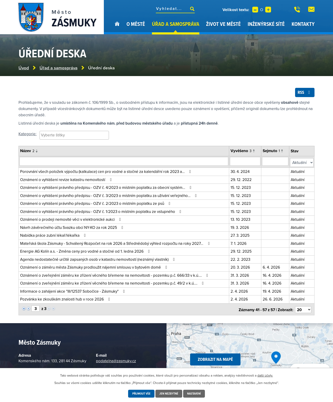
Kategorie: (27, 135)
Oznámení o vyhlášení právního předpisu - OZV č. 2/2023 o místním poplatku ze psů (96, 203)
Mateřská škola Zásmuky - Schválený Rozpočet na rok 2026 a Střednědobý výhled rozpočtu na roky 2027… (115, 243)
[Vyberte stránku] (35, 308)
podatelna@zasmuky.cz (116, 359)
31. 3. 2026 (240, 275)
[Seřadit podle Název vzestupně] (37, 151)
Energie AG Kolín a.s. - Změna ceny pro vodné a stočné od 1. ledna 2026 (85, 251)
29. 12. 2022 (241, 179)
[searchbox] (74, 136)
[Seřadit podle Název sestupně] (37, 153)
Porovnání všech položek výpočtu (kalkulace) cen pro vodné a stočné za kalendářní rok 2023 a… (106, 171)
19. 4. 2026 (272, 291)
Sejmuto (272, 152)
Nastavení (194, 393)
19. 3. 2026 (240, 227)
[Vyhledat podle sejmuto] (276, 162)
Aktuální (298, 171)
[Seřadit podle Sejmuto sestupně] (283, 153)
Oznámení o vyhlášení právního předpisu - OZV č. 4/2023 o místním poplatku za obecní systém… (106, 187)
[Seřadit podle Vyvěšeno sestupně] (254, 153)
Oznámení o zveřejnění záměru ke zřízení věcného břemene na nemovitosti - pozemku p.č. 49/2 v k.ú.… (112, 282)
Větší (268, 9)
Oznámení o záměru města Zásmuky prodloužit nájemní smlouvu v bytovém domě (94, 267)
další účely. (265, 375)
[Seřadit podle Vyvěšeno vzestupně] (254, 151)
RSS (304, 93)
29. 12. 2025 (241, 251)
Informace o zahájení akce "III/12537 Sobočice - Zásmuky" (73, 291)
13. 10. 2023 (241, 219)
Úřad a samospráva (175, 24)
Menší (255, 9)
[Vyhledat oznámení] (124, 162)
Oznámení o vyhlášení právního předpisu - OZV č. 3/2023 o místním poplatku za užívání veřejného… (109, 195)
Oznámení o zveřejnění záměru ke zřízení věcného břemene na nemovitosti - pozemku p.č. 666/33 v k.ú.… (115, 275)
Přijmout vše (140, 393)
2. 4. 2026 (240, 291)
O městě (135, 24)
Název (27, 152)
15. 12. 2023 (241, 187)
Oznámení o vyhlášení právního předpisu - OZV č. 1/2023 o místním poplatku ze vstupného (101, 211)
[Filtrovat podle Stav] (302, 162)
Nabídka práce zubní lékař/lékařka (53, 235)
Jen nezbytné (169, 393)
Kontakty (303, 24)
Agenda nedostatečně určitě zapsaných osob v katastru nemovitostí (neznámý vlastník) (98, 259)
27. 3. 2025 (240, 235)
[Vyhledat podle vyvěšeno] (246, 162)
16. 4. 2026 (272, 275)
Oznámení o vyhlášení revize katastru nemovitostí (66, 179)
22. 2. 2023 (241, 259)
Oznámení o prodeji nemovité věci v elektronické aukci (71, 219)
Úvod (117, 27)
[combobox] (74, 136)
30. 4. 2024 (240, 171)
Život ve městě (223, 24)
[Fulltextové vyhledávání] (175, 8)
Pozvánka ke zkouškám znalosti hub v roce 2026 (66, 298)
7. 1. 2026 (239, 243)
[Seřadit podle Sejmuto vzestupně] (283, 151)
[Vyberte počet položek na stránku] (303, 308)
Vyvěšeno (241, 152)
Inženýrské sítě (266, 24)
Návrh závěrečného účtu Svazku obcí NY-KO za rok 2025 (72, 227)
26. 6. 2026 (273, 298)
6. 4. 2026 (272, 267)
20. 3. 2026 (241, 267)
